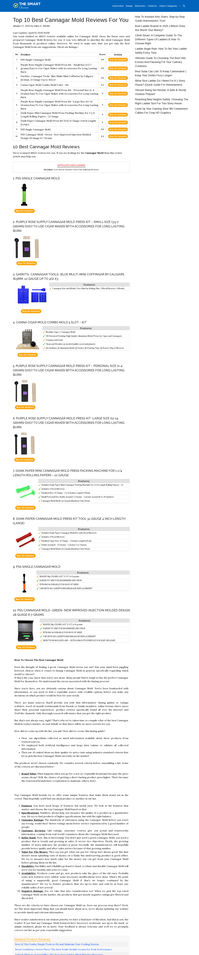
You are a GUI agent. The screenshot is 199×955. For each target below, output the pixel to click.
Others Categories (170, 6)
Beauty (129, 6)
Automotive (118, 6)
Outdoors (152, 6)
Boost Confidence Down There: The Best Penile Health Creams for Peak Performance (63, 949)
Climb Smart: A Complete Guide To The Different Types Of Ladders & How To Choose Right (158, 39)
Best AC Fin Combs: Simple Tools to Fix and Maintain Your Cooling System (57, 944)
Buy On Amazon (118, 59)
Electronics (140, 6)
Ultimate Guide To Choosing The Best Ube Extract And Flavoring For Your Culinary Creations (160, 62)
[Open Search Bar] (184, 6)
